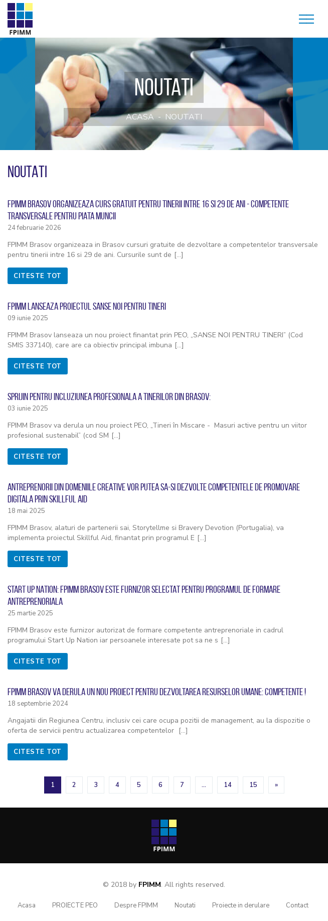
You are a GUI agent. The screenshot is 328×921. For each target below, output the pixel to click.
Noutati (183, 116)
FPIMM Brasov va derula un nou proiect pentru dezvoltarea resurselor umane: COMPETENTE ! (157, 691)
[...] (179, 254)
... (204, 785)
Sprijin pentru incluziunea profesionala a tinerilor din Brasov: (109, 396)
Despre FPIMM (136, 905)
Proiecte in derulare (240, 905)
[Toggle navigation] (306, 19)
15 (253, 785)
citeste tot (38, 276)
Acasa (140, 116)
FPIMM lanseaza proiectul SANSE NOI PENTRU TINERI (87, 306)
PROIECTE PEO (75, 905)
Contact (297, 905)
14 (228, 785)
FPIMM (149, 884)
